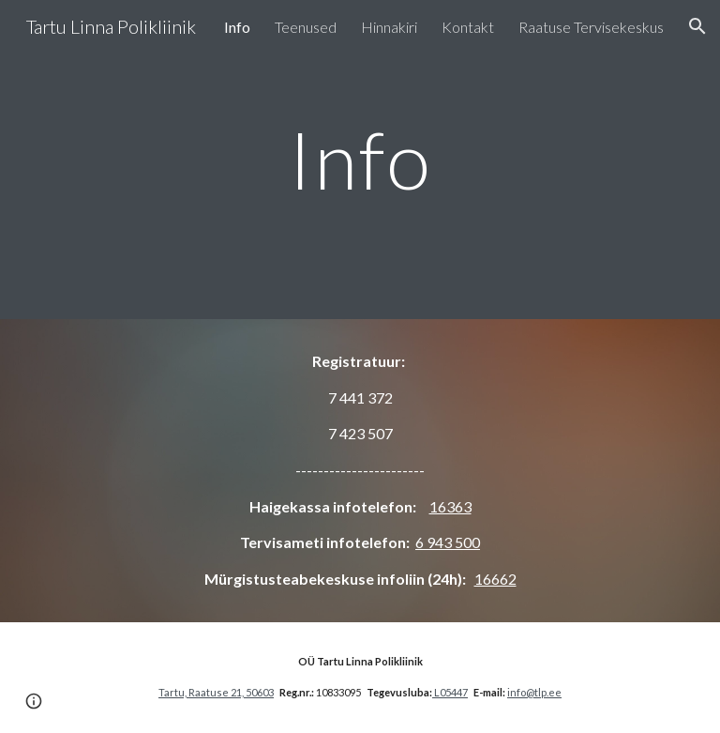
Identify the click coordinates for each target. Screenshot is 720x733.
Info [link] (237, 27)
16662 (495, 579)
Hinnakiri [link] (389, 27)
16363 (450, 506)
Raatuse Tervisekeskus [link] (591, 27)
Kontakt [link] (468, 27)
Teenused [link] (306, 27)
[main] (360, 159)
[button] (697, 26)
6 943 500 (447, 542)
